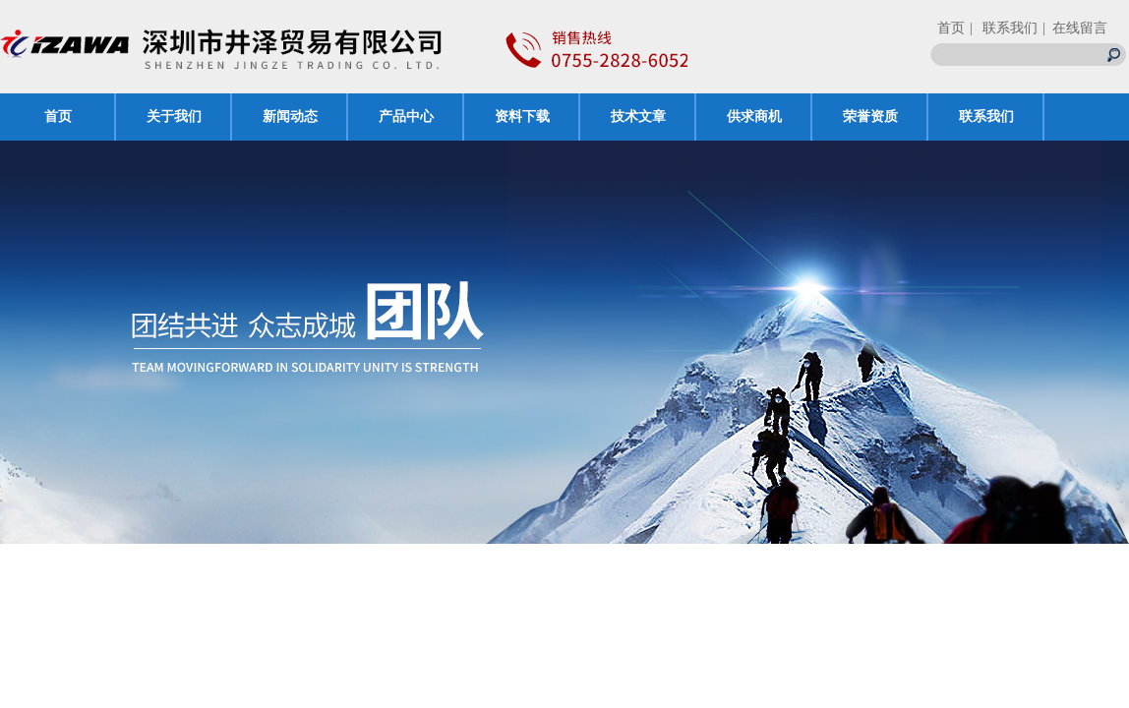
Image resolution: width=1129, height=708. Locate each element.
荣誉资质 (870, 116)
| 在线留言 (1074, 28)
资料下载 (522, 116)
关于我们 (174, 116)
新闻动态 (290, 116)
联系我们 (986, 116)
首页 (951, 28)
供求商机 (754, 116)
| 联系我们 (1004, 28)
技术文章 (638, 116)
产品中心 (406, 116)
